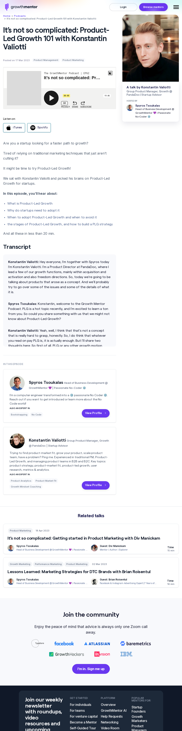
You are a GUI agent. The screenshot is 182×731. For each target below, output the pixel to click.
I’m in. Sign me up (91, 669)
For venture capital (83, 716)
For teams (77, 710)
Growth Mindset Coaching (26, 486)
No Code (36, 414)
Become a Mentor (83, 722)
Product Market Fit (46, 480)
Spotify (39, 127)
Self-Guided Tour (83, 728)
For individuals (80, 705)
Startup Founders (139, 709)
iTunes (14, 127)
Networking (109, 722)
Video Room (110, 728)
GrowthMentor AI (114, 710)
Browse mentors (153, 7)
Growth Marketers (139, 718)
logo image (20, 7)
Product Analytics (21, 480)
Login (123, 7)
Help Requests (112, 716)
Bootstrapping (19, 414)
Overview (108, 705)
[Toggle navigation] (176, 7)
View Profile (93, 413)
